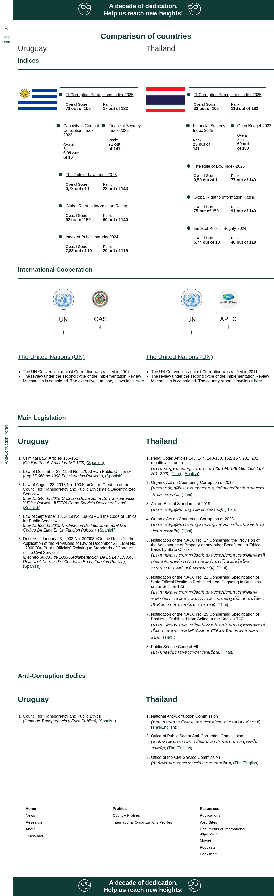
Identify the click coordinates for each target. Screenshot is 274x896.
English (191, 474)
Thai (176, 474)
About (30, 829)
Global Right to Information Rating (96, 206)
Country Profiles (126, 815)
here (140, 381)
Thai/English (163, 727)
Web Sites (208, 822)
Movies (206, 840)
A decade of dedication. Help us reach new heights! (143, 10)
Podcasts (208, 847)
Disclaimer (34, 836)
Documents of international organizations (222, 831)
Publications (210, 815)
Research (34, 822)
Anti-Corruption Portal (6, 444)
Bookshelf (208, 854)
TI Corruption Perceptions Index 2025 (99, 95)
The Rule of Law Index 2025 (91, 175)
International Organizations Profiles (142, 822)
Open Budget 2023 (254, 126)
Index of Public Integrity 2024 (92, 237)
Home (31, 808)
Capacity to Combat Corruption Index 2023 (81, 130)
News (30, 815)
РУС (7, 37)
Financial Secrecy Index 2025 (124, 128)
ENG (7, 42)
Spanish (95, 463)
